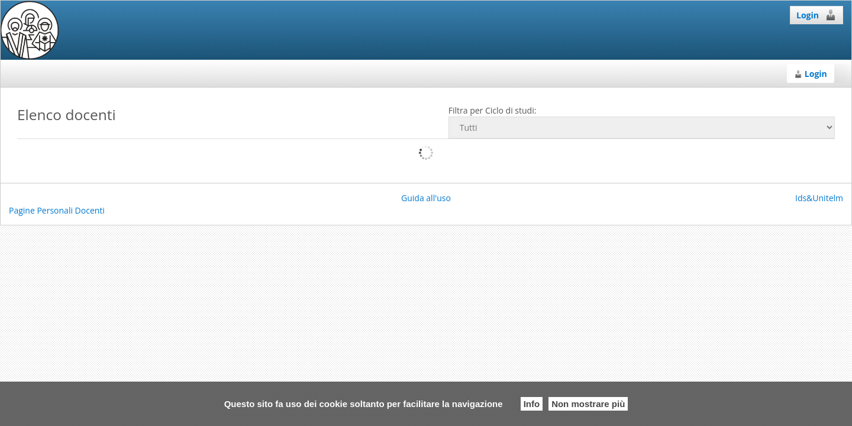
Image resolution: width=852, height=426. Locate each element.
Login (816, 15)
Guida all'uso (426, 198)
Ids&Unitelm (819, 198)
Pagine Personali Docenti (57, 210)
